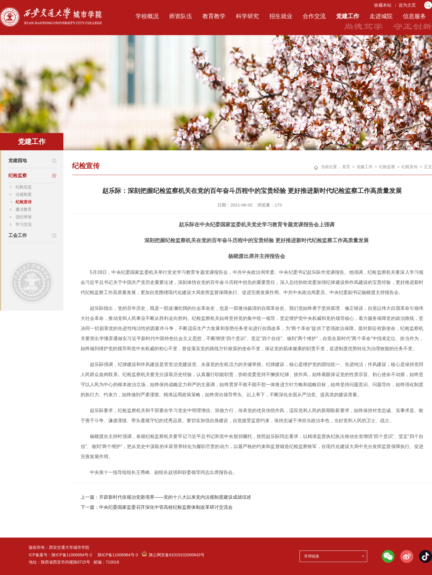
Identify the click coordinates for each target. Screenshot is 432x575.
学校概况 (147, 16)
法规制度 (24, 194)
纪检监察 (387, 166)
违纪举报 (24, 217)
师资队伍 (180, 16)
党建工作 (347, 16)
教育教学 (214, 16)
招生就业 (280, 16)
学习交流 (24, 224)
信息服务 (414, 16)
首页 (346, 166)
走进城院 (381, 16)
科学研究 (247, 16)
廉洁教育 (24, 209)
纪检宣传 (24, 202)
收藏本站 (382, 5)
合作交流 (314, 16)
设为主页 (408, 5)
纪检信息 (24, 187)
